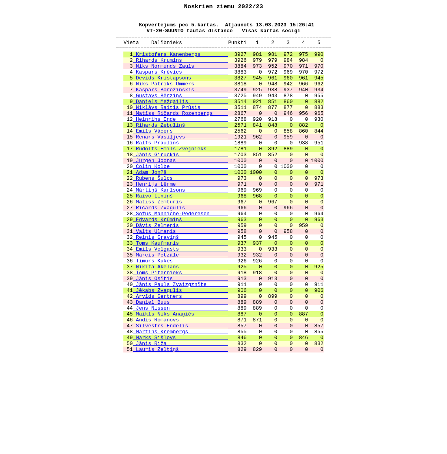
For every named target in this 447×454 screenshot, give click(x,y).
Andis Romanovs (180, 381)
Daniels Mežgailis (180, 119)
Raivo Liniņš (180, 232)
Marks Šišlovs (180, 402)
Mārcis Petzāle (180, 303)
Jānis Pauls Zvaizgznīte (180, 339)
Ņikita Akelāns (180, 317)
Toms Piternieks (180, 325)
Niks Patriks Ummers (180, 98)
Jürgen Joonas (180, 190)
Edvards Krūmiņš (180, 261)
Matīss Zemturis (180, 240)
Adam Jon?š (180, 204)
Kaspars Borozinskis (180, 105)
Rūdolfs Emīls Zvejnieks (180, 176)
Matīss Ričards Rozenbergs (180, 133)
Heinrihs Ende (180, 140)
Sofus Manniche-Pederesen (180, 254)
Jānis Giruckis (180, 183)
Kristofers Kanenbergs (180, 62)
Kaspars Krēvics (180, 84)
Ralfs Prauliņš (180, 169)
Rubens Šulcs (180, 211)
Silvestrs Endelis (180, 388)
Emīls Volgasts (180, 296)
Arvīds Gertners (180, 353)
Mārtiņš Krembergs (180, 395)
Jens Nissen (180, 367)
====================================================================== (223, 41)
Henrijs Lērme (180, 218)
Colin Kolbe (180, 197)
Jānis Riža (180, 409)
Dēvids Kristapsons (180, 91)
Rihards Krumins (180, 70)
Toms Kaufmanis (180, 289)
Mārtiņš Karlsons (180, 225)
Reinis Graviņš (180, 282)
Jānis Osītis (180, 332)
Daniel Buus (180, 360)
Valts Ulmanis (180, 275)
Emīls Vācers (180, 155)
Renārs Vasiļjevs (180, 162)
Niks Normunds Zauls (180, 77)
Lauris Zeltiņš (180, 417)
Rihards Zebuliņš (180, 147)
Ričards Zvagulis (180, 247)
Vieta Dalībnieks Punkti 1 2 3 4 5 (224, 48)
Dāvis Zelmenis (180, 268)
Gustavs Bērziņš (180, 112)
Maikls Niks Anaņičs (180, 374)
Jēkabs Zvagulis (180, 346)
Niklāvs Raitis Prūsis (180, 126)
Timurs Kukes (180, 310)
